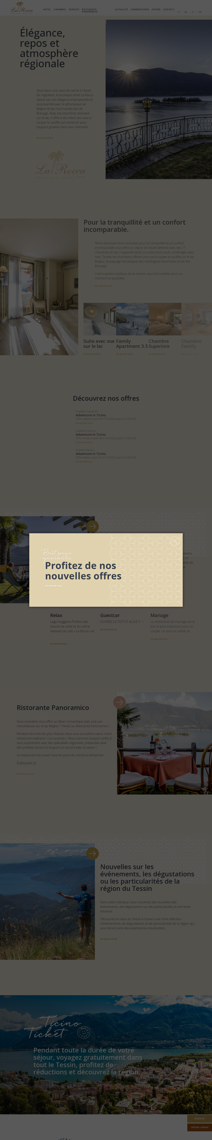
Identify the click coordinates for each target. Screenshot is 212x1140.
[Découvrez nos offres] (110, 569)
